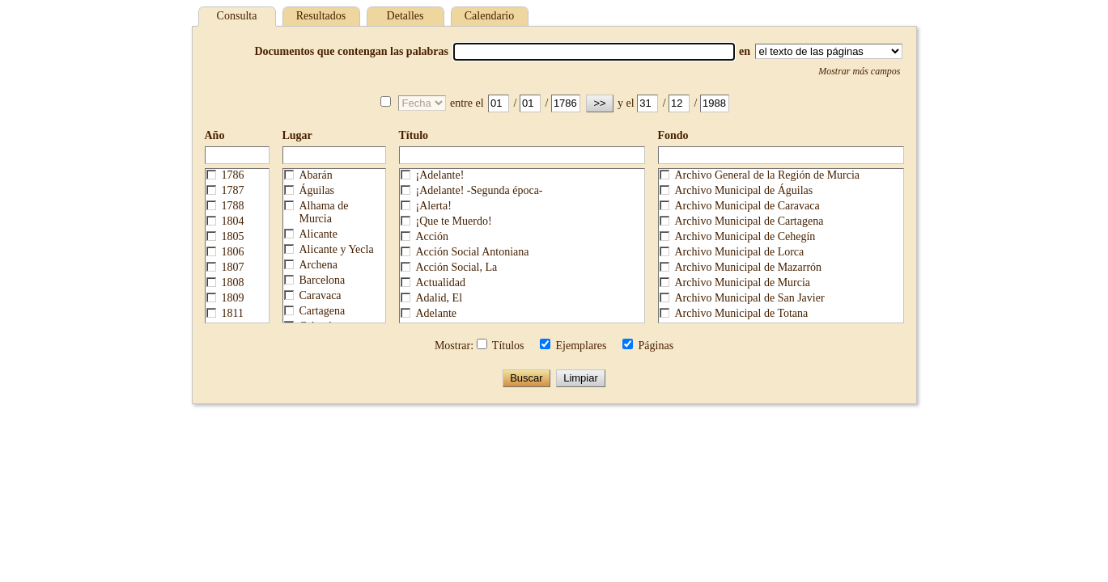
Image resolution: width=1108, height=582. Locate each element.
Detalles (405, 16)
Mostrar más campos (859, 71)
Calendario (489, 16)
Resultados (321, 16)
